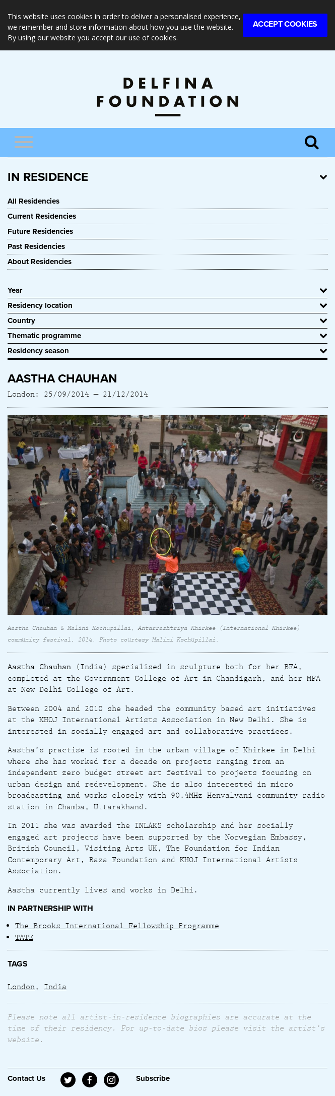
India (55, 986)
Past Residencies (36, 246)
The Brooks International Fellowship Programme (117, 925)
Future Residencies (40, 231)
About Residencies (40, 261)
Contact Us (26, 1078)
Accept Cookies (285, 24)
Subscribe (153, 1078)
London (21, 986)
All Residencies (33, 201)
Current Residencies (42, 216)
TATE (24, 936)
